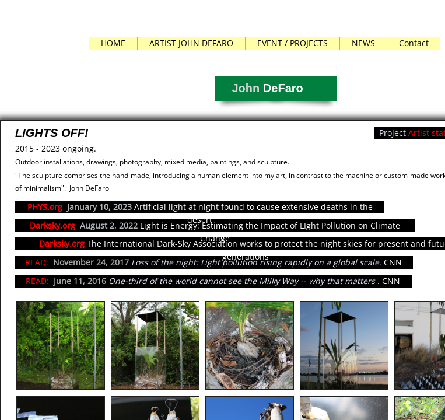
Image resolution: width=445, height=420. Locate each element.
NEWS (363, 42)
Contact (414, 42)
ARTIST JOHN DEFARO (191, 42)
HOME (113, 42)
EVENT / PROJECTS (292, 42)
